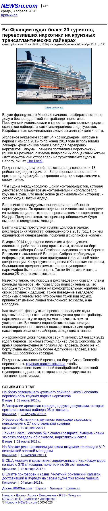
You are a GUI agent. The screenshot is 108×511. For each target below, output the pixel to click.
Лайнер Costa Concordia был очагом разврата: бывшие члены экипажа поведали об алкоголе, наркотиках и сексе (53, 435)
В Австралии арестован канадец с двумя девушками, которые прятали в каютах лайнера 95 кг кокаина (53, 408)
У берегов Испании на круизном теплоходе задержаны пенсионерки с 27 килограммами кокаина (47, 421)
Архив (31, 495)
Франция (56, 488)
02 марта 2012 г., (29, 441)
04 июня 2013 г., (32, 482)
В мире (7, 400)
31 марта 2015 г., (29, 400)
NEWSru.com (19, 5)
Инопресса (48, 499)
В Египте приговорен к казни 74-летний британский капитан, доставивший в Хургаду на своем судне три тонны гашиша (51, 476)
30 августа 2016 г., (34, 414)
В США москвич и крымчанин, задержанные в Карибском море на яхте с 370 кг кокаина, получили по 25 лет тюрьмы (54, 462)
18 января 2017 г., (33, 469)
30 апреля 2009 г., (33, 428)
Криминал (9, 15)
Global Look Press (54, 107)
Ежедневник (47, 495)
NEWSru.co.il (11, 499)
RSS (62, 495)
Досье (20, 495)
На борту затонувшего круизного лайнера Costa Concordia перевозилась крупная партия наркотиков (50, 394)
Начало (7, 495)
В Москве (30, 499)
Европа (41, 488)
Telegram (74, 495)
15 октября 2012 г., (34, 455)
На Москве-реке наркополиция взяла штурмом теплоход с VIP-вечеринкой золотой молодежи (54, 449)
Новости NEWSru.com (21, 502)
